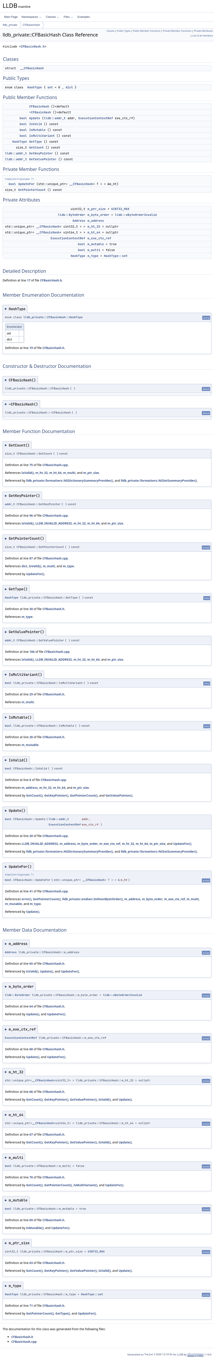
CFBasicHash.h (32, 47)
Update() (32, 912)
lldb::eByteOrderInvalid (136, 215)
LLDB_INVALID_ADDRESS (53, 523)
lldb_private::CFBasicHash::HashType (53, 317)
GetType (35, 142)
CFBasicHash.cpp (55, 465)
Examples (83, 16)
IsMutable (37, 130)
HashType (34, 87)
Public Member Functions (146, 30)
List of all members (202, 35)
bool (23, 118)
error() (26, 899)
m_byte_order (98, 215)
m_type (92, 256)
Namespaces (31, 16)
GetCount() (34, 795)
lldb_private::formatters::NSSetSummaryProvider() (159, 480)
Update (34, 118)
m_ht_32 (93, 226)
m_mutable (95, 244)
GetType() (62, 1313)
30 (31, 609)
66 (31, 1092)
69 (31, 1220)
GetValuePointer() (118, 795)
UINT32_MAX (120, 209)
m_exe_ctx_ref (99, 238)
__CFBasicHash (32, 68)
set (50, 87)
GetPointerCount (32, 190)
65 (31, 963)
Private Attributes (203, 30)
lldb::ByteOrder (71, 215)
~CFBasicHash (40, 112)
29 (31, 694)
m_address (95, 221)
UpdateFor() (35, 574)
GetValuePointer (42, 159)
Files (68, 16)
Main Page (11, 16)
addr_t (10, 504)
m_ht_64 (93, 232)
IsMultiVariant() (85, 1185)
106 (32, 652)
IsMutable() (34, 1228)
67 (31, 1134)
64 (31, 1006)
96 (31, 515)
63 (31, 1263)
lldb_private (10, 24)
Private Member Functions (177, 30)
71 (31, 1305)
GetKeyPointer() (56, 795)
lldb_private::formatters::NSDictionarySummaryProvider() (69, 480)
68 (31, 1049)
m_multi (93, 250)
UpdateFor (26, 184)
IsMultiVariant (42, 136)
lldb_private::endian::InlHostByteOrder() (92, 899)
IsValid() (27, 473)
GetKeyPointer (41, 153)
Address (78, 221)
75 (31, 465)
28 (31, 737)
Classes (52, 16)
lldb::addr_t (55, 118)
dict (69, 87)
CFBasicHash (31, 24)
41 (31, 891)
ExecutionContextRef (95, 118)
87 (31, 558)
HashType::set (116, 256)
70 (31, 1177)
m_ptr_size (96, 209)
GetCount (36, 147)
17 (28, 280)
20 (31, 836)
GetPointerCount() (84, 795)
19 (31, 348)
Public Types (123, 30)
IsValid (35, 124)
